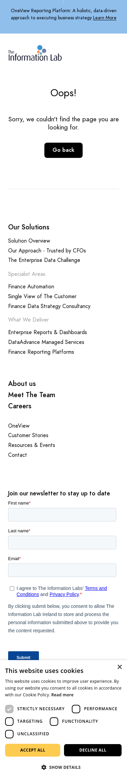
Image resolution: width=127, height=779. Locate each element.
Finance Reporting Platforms (41, 352)
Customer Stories (28, 435)
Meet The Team (31, 395)
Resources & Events (31, 445)
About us (22, 384)
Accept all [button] (32, 750)
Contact (17, 455)
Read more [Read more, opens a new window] (62, 695)
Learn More (105, 18)
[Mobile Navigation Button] (115, 52)
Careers (19, 406)
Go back (63, 150)
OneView (18, 426)
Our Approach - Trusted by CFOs (47, 250)
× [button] (119, 667)
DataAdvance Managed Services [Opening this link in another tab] (46, 342)
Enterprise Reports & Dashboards (47, 332)
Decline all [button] (92, 750)
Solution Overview (29, 241)
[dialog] (63, 719)
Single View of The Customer (42, 296)
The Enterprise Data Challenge (44, 260)
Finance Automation (31, 286)
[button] (63, 767)
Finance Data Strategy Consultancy (49, 306)
